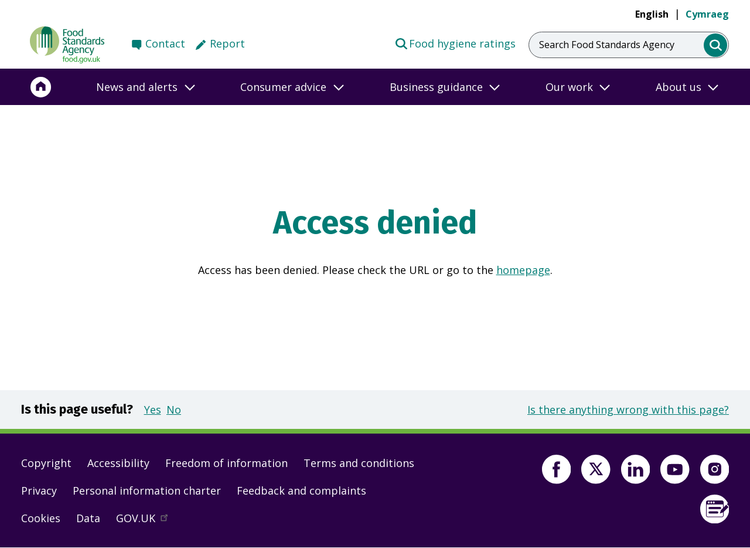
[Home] (41, 87)
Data (88, 518)
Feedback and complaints (301, 490)
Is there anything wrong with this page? (628, 409)
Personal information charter (147, 490)
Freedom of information (226, 463)
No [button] (173, 409)
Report (227, 43)
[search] (716, 45)
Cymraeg (707, 14)
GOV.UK (147, 521)
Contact (165, 43)
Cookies (40, 518)
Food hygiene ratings (455, 42)
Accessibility (118, 463)
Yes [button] (152, 409)
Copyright (46, 463)
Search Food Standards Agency (606, 44)
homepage (523, 270)
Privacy (39, 490)
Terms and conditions (359, 463)
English (652, 14)
